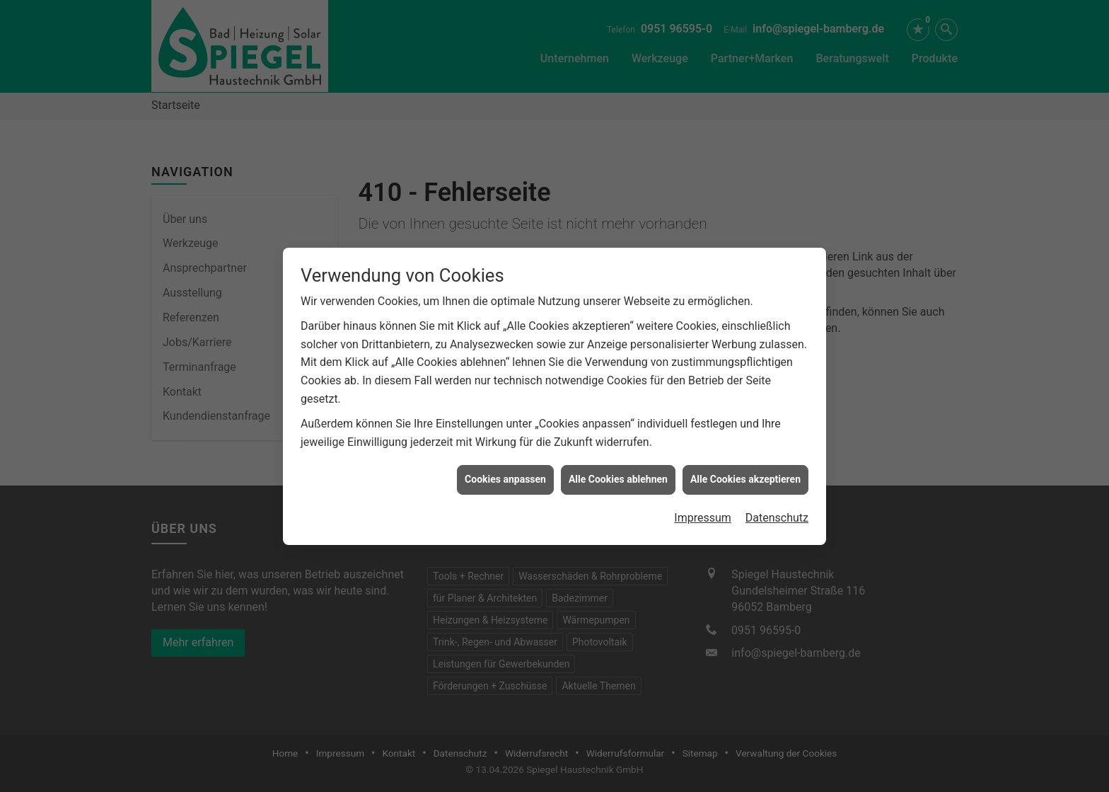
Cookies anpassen (505, 475)
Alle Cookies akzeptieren (745, 475)
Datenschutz (776, 514)
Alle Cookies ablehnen (618, 475)
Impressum (702, 514)
